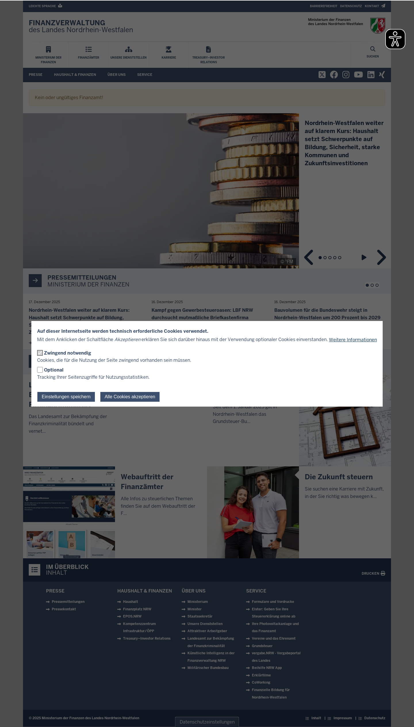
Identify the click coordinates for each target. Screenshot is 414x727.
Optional (54, 370)
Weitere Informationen (353, 340)
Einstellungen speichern (66, 396)
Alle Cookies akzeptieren (130, 396)
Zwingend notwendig (67, 353)
